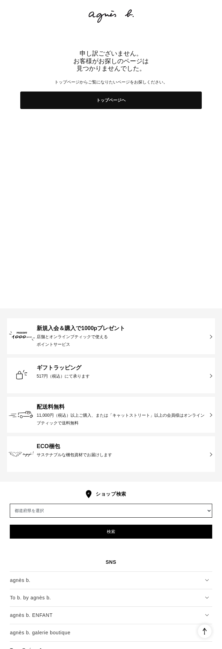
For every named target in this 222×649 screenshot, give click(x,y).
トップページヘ (111, 100)
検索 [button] (111, 531)
